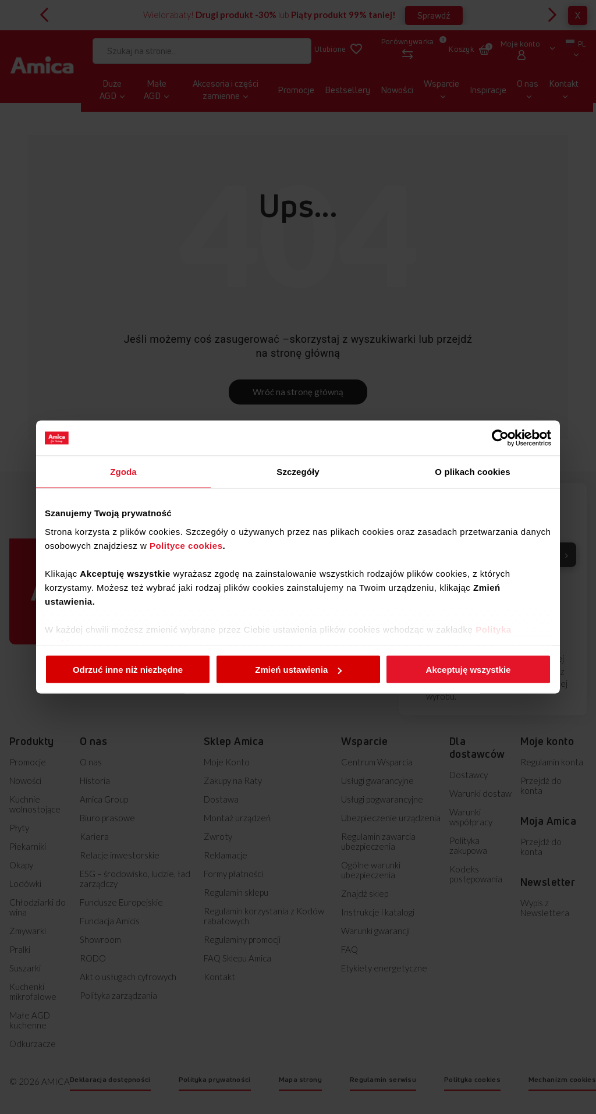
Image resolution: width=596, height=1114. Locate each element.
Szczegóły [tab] (297, 472)
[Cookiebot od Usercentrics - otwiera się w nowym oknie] (500, 438)
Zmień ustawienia (298, 670)
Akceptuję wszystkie (468, 670)
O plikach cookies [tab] (472, 472)
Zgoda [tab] (123, 472)
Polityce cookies (186, 545)
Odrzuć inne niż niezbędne (128, 670)
